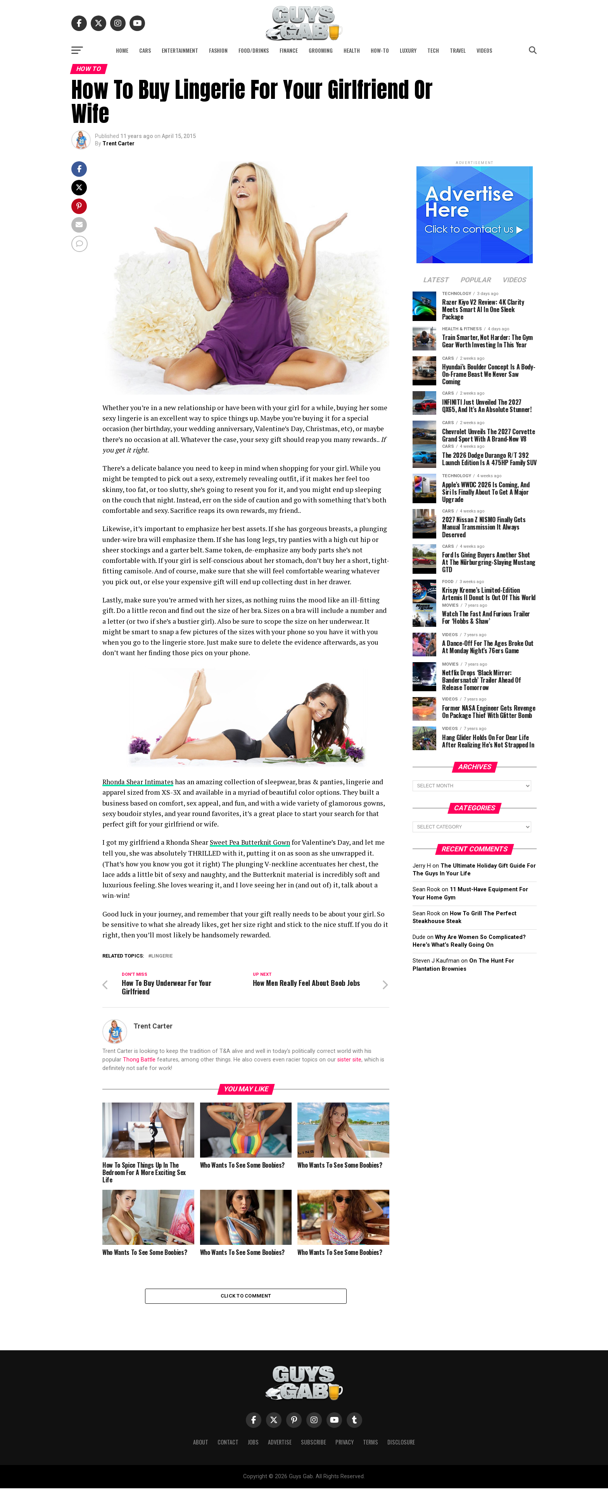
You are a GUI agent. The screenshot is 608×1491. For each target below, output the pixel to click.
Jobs (253, 1445)
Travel (458, 50)
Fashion (218, 50)
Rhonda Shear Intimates (139, 781)
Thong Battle (139, 1060)
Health (352, 50)
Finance (289, 50)
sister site (349, 1060)
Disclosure (401, 1445)
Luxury (408, 50)
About (200, 1445)
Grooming (321, 50)
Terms (370, 1445)
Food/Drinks (253, 50)
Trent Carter (118, 143)
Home (122, 50)
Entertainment (180, 50)
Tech (433, 50)
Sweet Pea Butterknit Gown (252, 842)
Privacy (344, 1445)
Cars (145, 50)
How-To (380, 50)
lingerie (162, 955)
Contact (228, 1445)
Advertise (280, 1445)
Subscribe (313, 1445)
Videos (484, 50)
